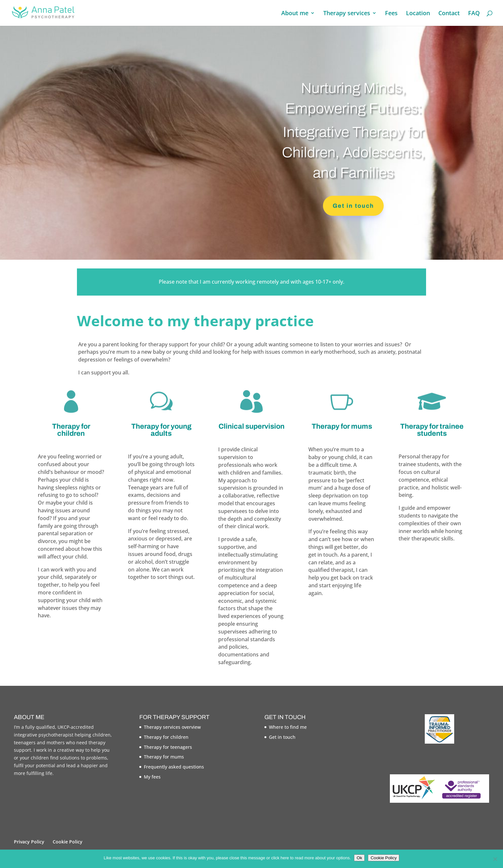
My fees (152, 777)
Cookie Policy (67, 842)
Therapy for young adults (161, 430)
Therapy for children (71, 430)
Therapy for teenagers (168, 747)
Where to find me (288, 727)
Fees (391, 14)
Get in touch (353, 206)
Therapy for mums (342, 426)
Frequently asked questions (174, 767)
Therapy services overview (172, 727)
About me (294, 14)
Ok (359, 857)
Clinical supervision (251, 426)
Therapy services (346, 14)
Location (418, 14)
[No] (495, 859)
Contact (449, 14)
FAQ (474, 14)
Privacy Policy (29, 842)
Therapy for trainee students (432, 430)
